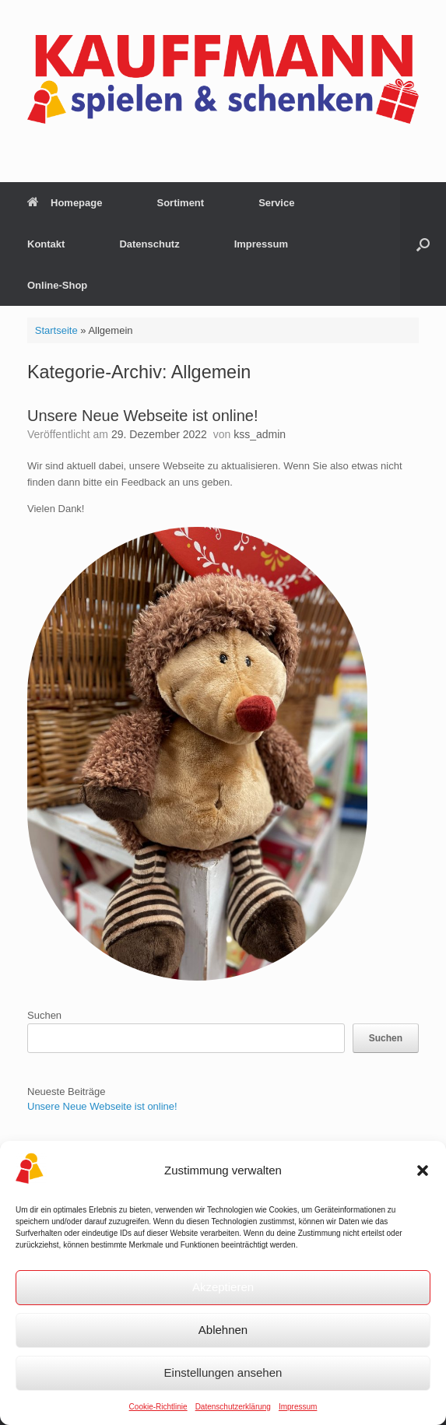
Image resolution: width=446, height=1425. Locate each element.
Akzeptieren (223, 1286)
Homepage (64, 203)
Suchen (44, 1015)
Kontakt (46, 244)
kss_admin (260, 434)
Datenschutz (149, 244)
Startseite (56, 330)
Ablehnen (223, 1329)
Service (276, 203)
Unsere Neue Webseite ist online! (142, 415)
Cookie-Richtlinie (158, 1406)
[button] (422, 1170)
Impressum (298, 1406)
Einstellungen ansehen (223, 1372)
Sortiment (180, 203)
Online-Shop (57, 285)
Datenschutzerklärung (233, 1406)
